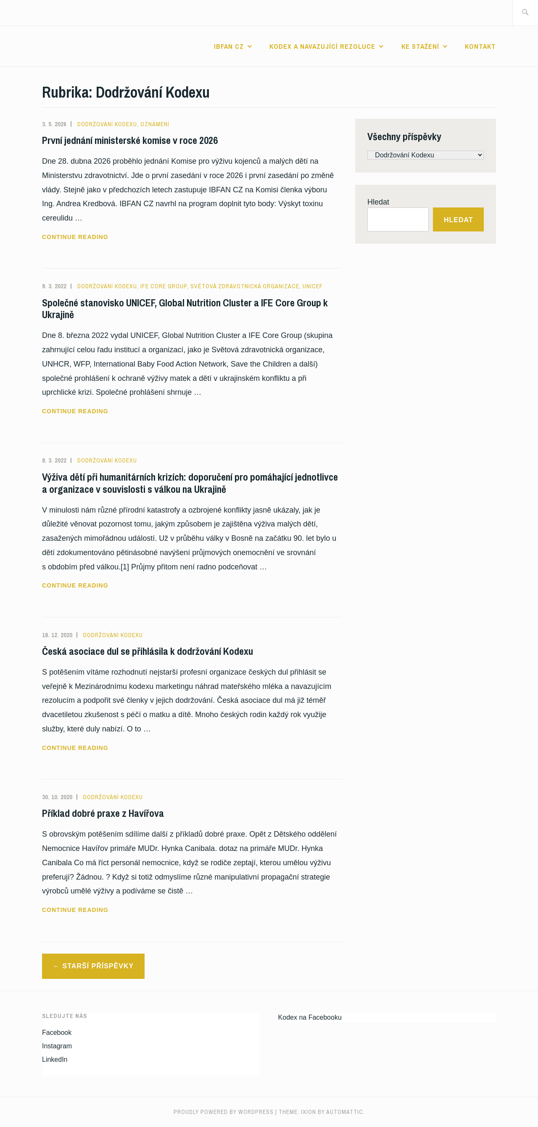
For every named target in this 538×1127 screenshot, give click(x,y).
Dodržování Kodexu (107, 124)
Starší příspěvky (98, 966)
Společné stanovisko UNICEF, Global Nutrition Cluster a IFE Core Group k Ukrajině (185, 309)
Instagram (57, 1046)
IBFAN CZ (229, 46)
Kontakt (480, 46)
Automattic (344, 1112)
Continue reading (97, 236)
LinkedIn (55, 1059)
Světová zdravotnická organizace (244, 286)
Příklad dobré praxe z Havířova (103, 813)
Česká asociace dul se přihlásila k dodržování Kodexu (147, 651)
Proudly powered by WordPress (224, 1112)
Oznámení (154, 124)
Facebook (56, 1032)
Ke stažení (420, 46)
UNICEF (313, 286)
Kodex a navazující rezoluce (322, 46)
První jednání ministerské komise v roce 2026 (130, 140)
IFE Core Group (163, 286)
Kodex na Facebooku (310, 1017)
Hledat (378, 202)
